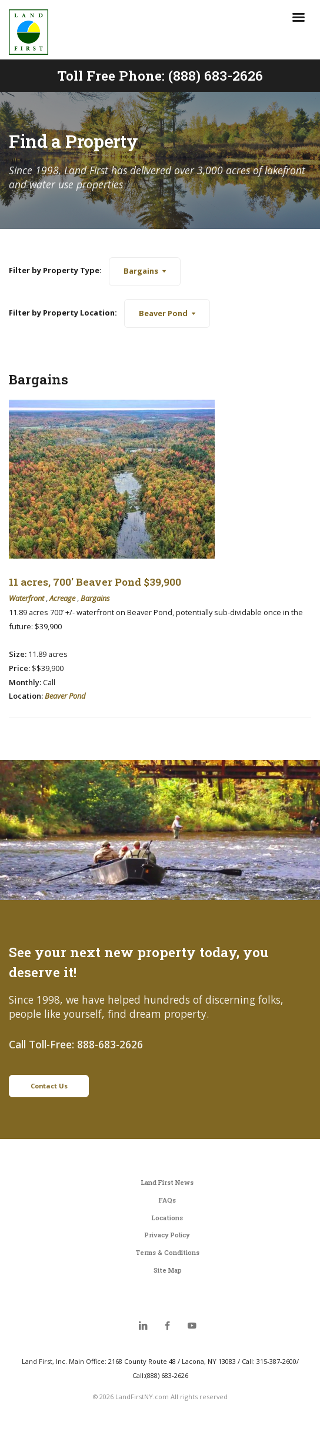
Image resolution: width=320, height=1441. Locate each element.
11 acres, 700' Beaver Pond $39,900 (95, 582)
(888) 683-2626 (215, 75)
